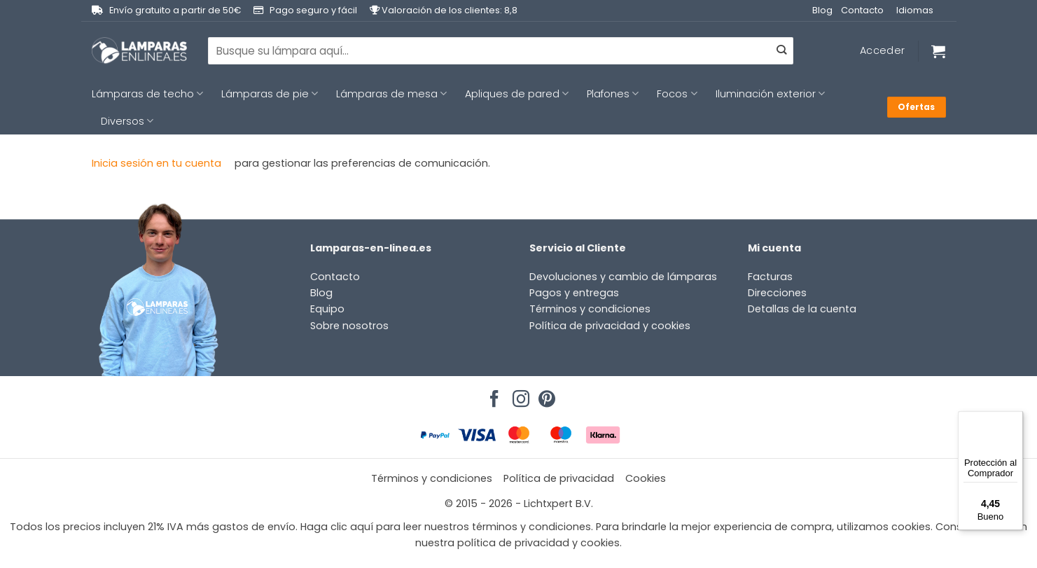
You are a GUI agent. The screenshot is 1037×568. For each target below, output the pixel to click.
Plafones (613, 94)
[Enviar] (781, 51)
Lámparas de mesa (391, 94)
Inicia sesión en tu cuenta (156, 163)
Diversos (127, 121)
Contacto (862, 10)
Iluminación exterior (770, 94)
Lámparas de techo (147, 94)
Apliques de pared (517, 94)
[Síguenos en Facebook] (492, 395)
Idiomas (914, 10)
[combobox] (500, 50)
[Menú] (1014, 419)
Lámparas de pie (269, 94)
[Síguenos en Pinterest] (545, 395)
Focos (677, 94)
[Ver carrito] (938, 51)
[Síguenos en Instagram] (519, 395)
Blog (822, 10)
